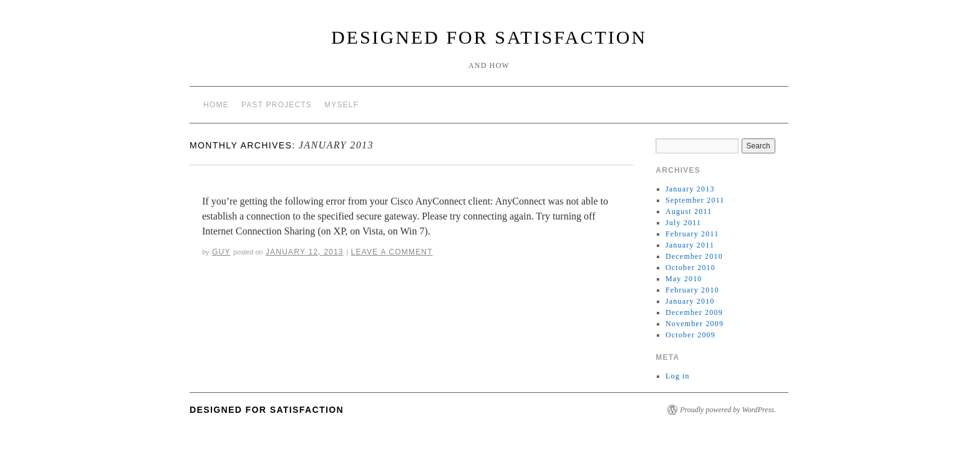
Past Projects (276, 104)
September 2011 (695, 200)
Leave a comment (392, 252)
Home (216, 104)
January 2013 (690, 189)
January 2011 (690, 245)
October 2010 (690, 267)
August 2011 (689, 211)
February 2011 (692, 233)
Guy (221, 252)
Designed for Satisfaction (489, 37)
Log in (678, 376)
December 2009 (694, 312)
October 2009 (690, 335)
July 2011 (683, 222)
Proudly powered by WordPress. (728, 409)
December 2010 (694, 256)
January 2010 (690, 301)
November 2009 (695, 323)
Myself (341, 104)
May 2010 (684, 278)
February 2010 (692, 290)
